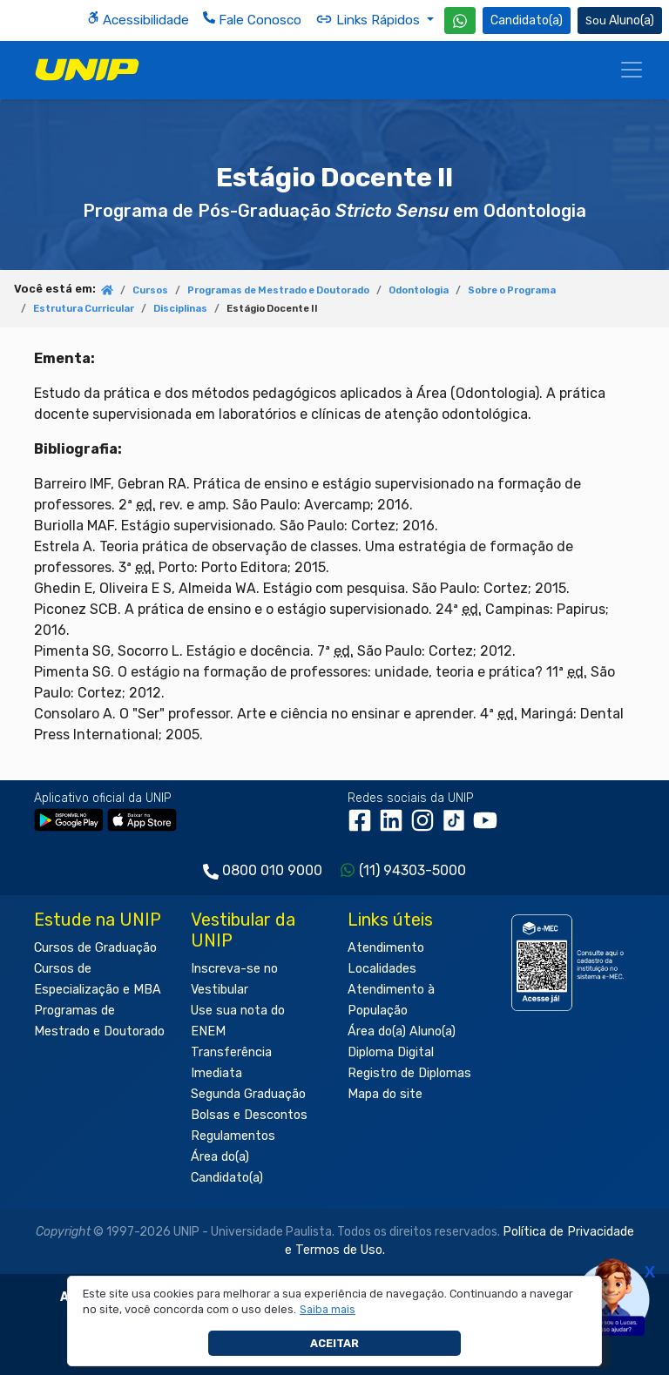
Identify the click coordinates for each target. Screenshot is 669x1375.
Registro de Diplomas (409, 1073)
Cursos (150, 290)
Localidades (382, 968)
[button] (328, 1309)
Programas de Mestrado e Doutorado (278, 290)
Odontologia (419, 290)
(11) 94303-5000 (412, 870)
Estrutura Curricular (83, 308)
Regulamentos (233, 1136)
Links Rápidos (369, 19)
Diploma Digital (391, 1052)
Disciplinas (180, 308)
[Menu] (631, 69)
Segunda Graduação (248, 1094)
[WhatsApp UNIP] (460, 20)
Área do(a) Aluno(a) (402, 1031)
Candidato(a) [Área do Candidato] (526, 20)
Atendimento (386, 947)
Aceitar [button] (334, 1343)
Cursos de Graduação (95, 947)
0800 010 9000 (272, 870)
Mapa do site (385, 1094)
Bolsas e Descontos (249, 1115)
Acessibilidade (138, 19)
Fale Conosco (252, 19)
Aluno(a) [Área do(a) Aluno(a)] (619, 20)
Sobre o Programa (512, 290)
